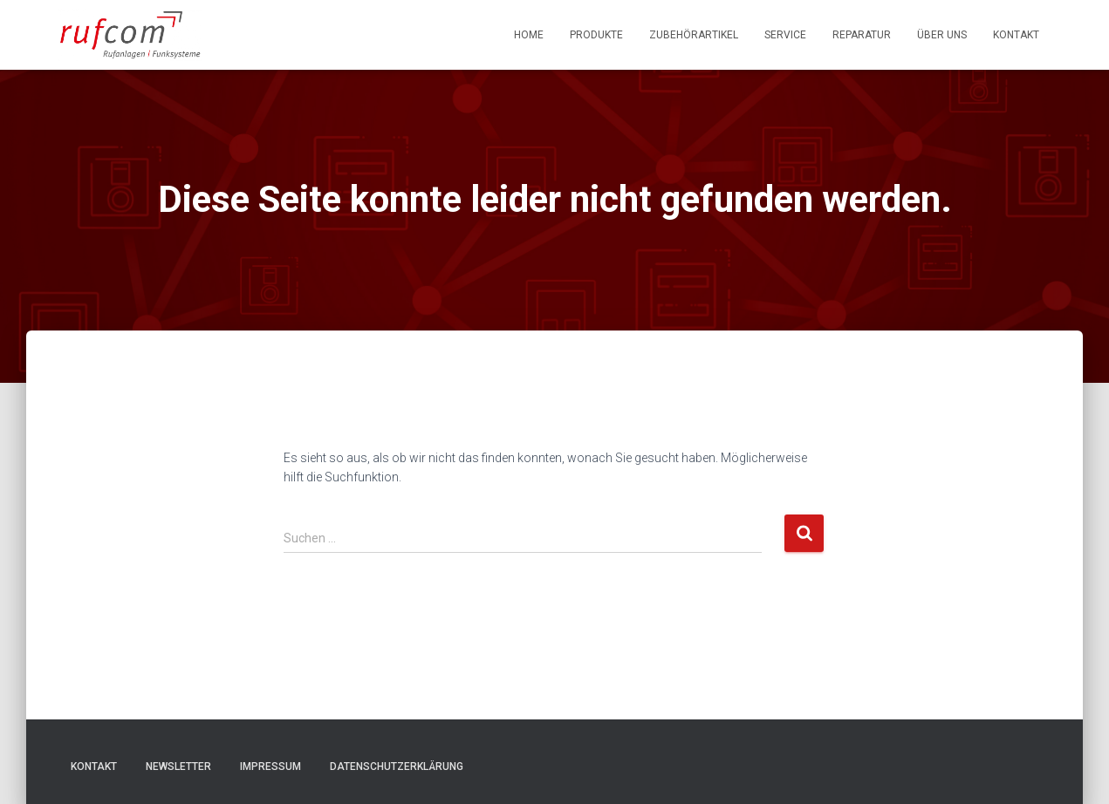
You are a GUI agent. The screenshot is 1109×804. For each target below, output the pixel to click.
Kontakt (1016, 35)
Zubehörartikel (693, 35)
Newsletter (178, 766)
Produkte (596, 35)
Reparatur (861, 35)
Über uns (942, 35)
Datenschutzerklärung (396, 766)
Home (529, 35)
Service (785, 35)
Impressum (270, 766)
